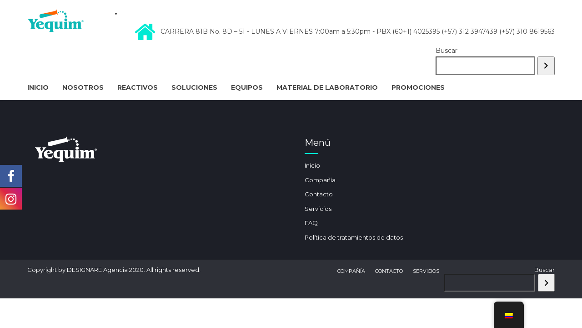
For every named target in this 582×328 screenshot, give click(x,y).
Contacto (319, 194)
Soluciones (194, 87)
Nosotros (83, 87)
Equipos (247, 87)
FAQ (311, 222)
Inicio (38, 87)
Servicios (318, 208)
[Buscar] (546, 65)
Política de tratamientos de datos (354, 237)
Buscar (446, 50)
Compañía (320, 180)
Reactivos (137, 87)
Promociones (418, 87)
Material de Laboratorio (327, 87)
